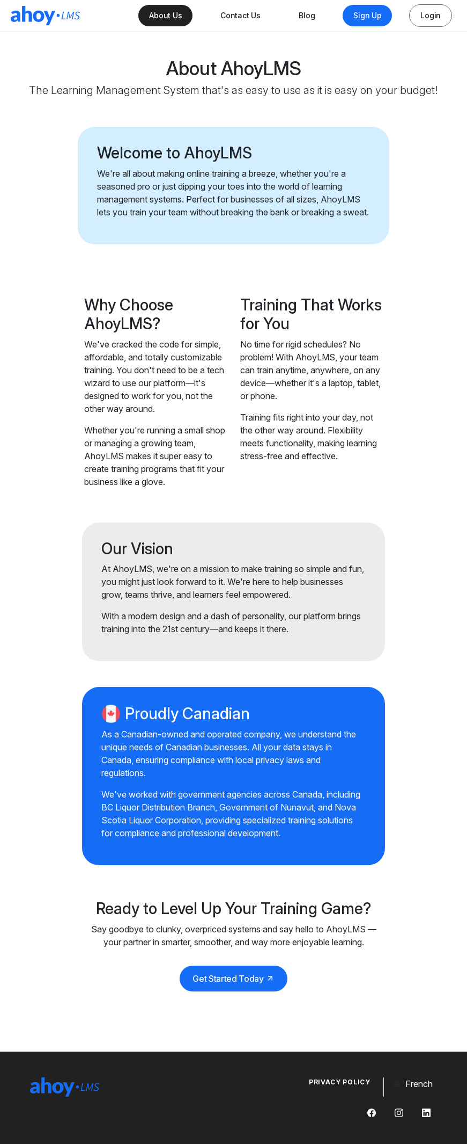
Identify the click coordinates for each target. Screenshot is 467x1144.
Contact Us (240, 15)
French (412, 1083)
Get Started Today (233, 978)
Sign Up (367, 15)
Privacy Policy (339, 1082)
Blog (307, 15)
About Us (165, 15)
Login (430, 15)
